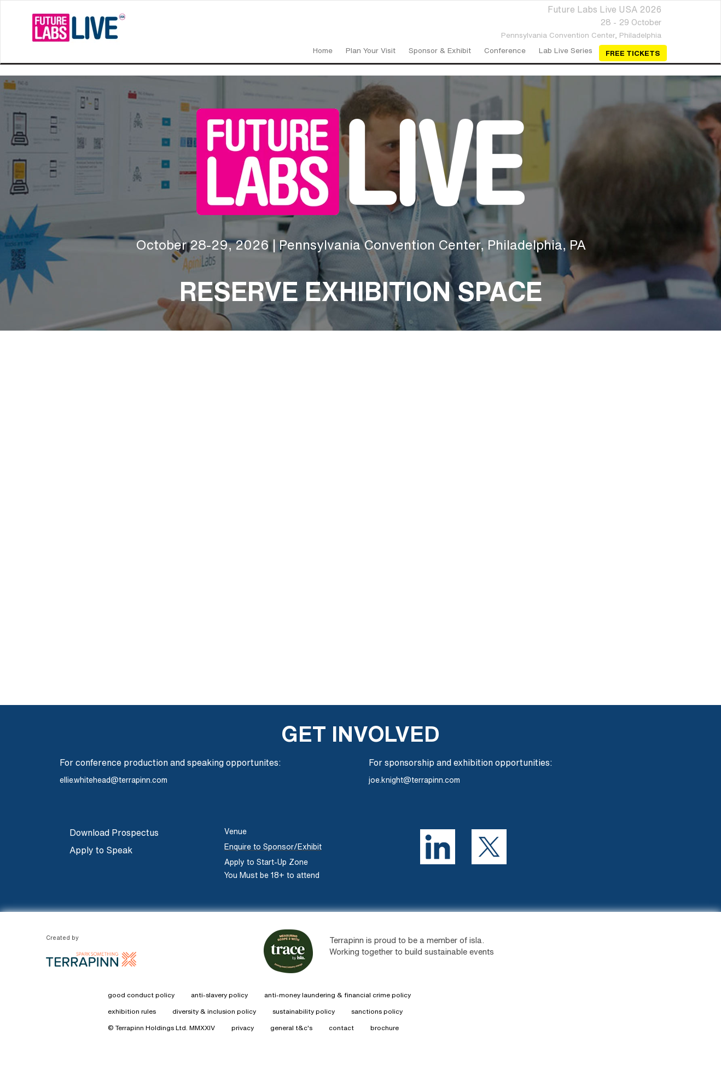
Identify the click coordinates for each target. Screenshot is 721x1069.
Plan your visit (371, 50)
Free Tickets (633, 53)
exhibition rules (132, 1011)
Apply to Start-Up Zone (266, 862)
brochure (384, 1027)
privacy (242, 1027)
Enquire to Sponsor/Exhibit (273, 847)
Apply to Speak (100, 850)
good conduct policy (141, 994)
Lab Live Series (565, 50)
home (323, 50)
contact (341, 1027)
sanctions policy (377, 1011)
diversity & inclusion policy (214, 1011)
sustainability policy (303, 1011)
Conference (505, 50)
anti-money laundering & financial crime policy (337, 994)
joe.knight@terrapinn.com (414, 780)
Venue (235, 831)
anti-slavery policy (219, 994)
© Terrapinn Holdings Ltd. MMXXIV (161, 1027)
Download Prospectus (114, 832)
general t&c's (291, 1027)
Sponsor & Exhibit (440, 50)
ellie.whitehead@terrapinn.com (113, 780)
